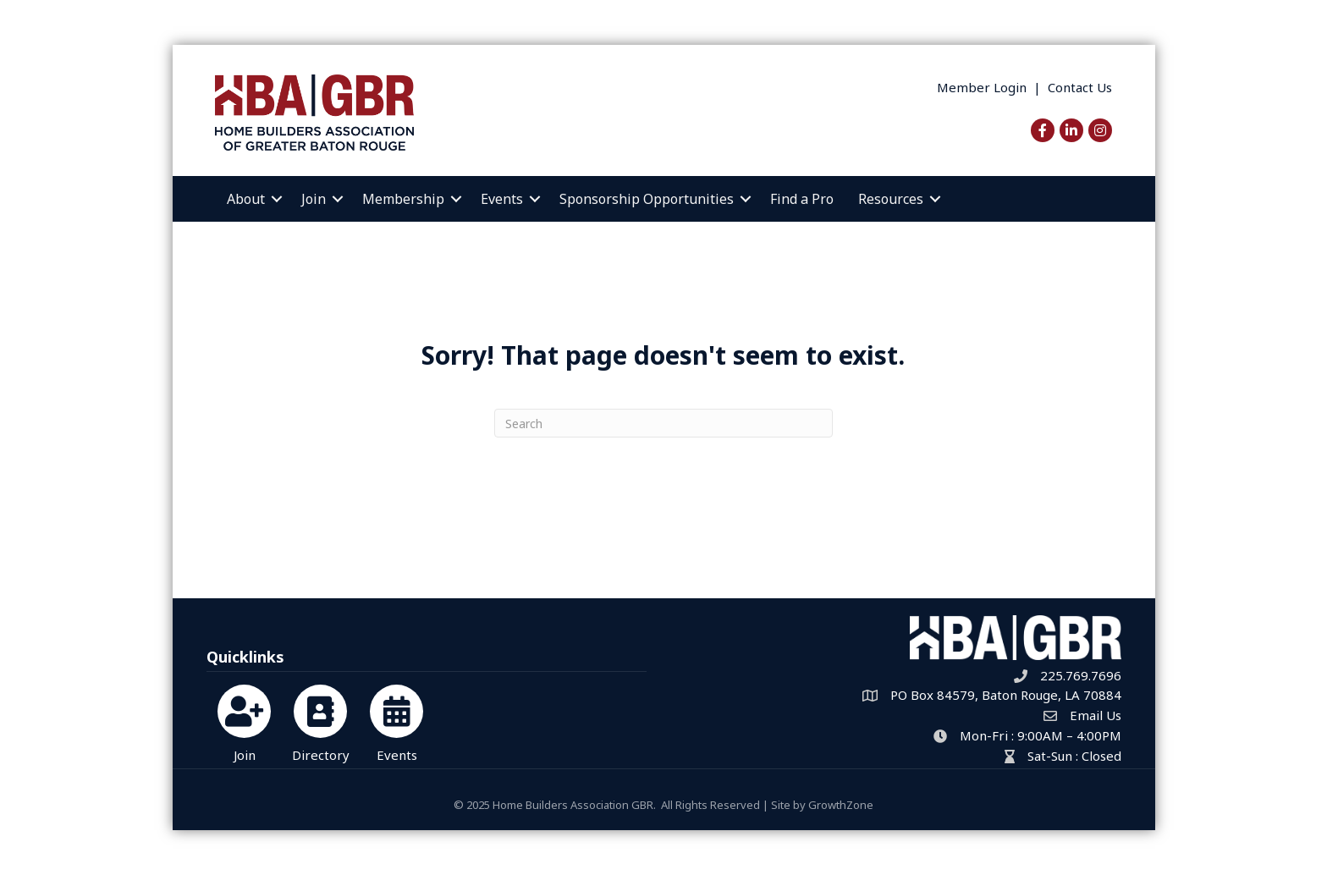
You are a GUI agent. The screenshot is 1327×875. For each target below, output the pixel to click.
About (246, 199)
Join (313, 199)
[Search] (663, 423)
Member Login (982, 87)
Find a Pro (802, 199)
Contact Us (1080, 87)
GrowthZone (840, 804)
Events (502, 199)
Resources (890, 199)
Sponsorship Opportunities (646, 199)
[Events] (396, 720)
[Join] (244, 720)
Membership (403, 199)
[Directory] (320, 720)
